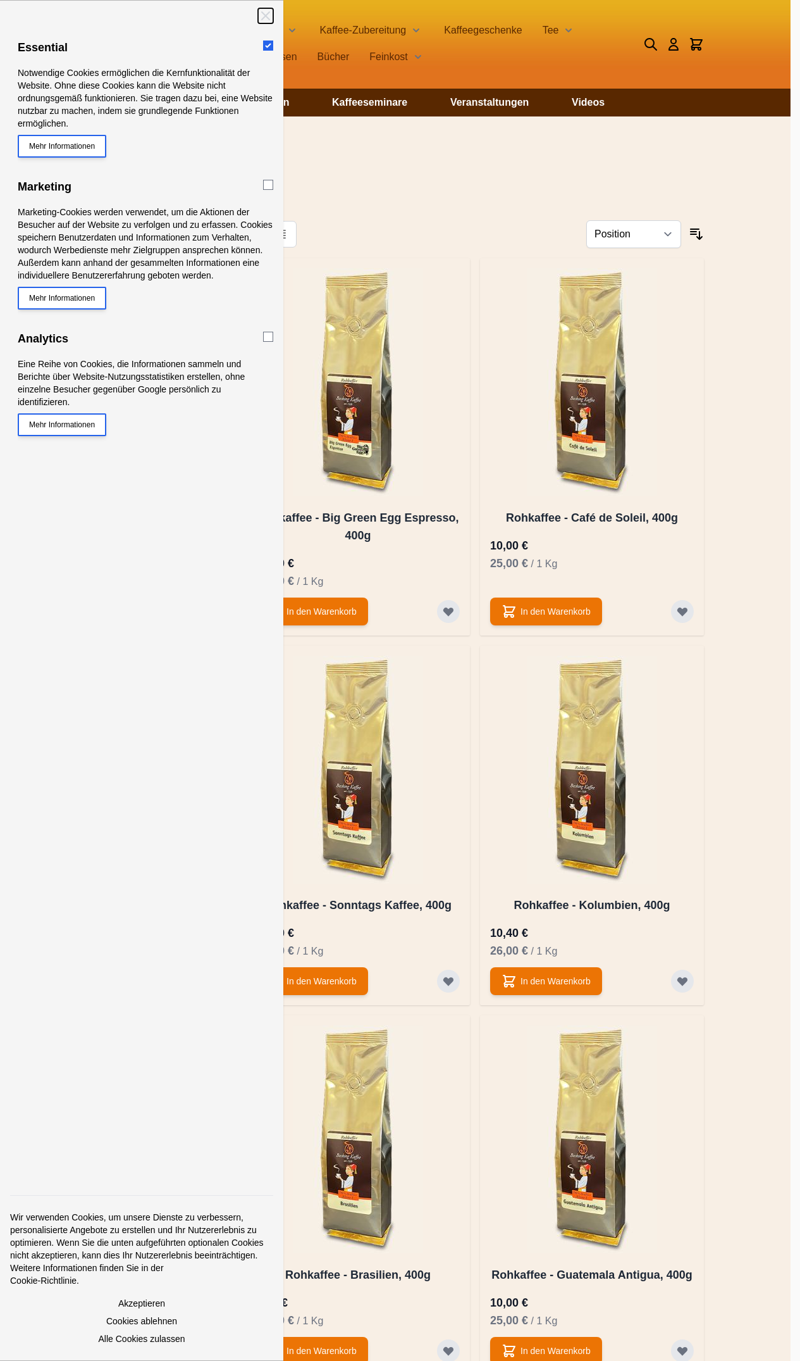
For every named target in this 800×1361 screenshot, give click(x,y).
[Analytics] (268, 337)
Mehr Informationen (62, 146)
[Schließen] (265, 15)
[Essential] (268, 46)
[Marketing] (268, 185)
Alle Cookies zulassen (142, 1339)
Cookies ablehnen (141, 1321)
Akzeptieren (141, 1303)
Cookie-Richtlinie (43, 1281)
